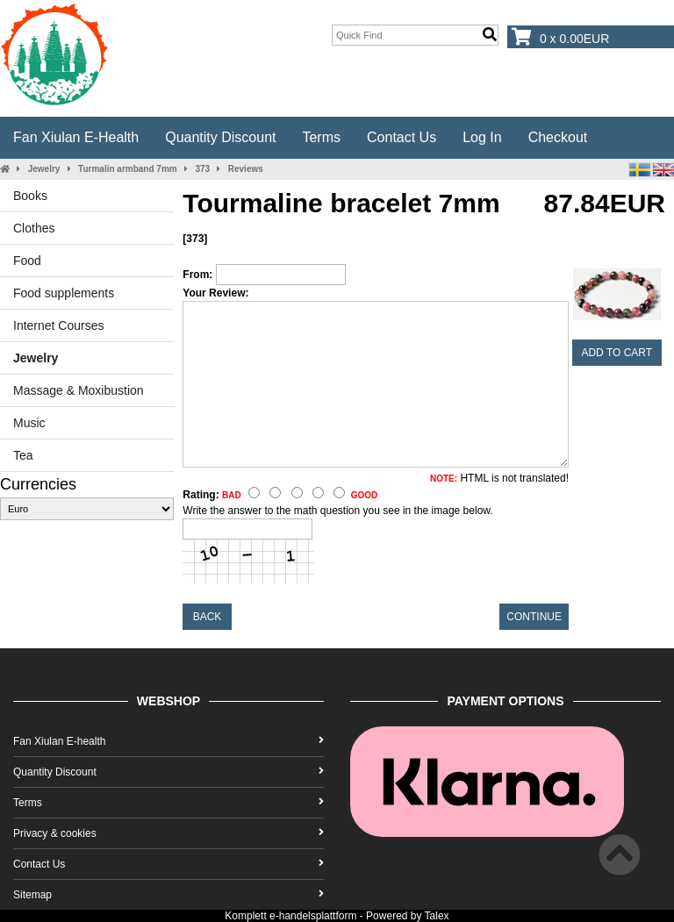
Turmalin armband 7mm (127, 169)
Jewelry (44, 169)
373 (202, 169)
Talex (437, 916)
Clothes (33, 228)
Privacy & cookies (168, 833)
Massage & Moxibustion (78, 390)
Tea (23, 455)
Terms (321, 137)
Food (27, 261)
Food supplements (63, 293)
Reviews (245, 169)
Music (29, 423)
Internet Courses (58, 325)
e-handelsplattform (312, 916)
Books (30, 196)
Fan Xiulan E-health (76, 137)
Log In (481, 137)
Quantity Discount (220, 137)
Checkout (558, 137)
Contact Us (401, 137)
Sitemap (168, 895)
